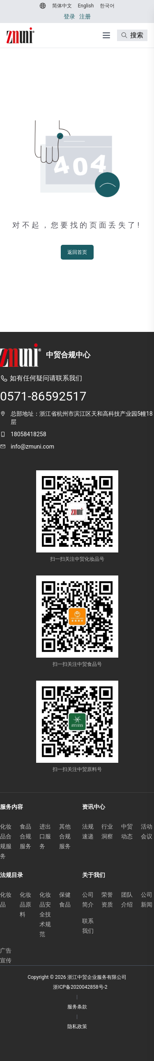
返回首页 (77, 252)
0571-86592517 (43, 396)
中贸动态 (127, 831)
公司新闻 (146, 899)
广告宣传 (5, 955)
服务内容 (11, 806)
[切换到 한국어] (106, 5)
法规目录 (11, 875)
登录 (69, 16)
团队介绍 (127, 899)
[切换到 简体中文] (61, 5)
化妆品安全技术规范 (45, 914)
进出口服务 (45, 836)
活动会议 (146, 831)
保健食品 (65, 899)
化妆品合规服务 (5, 841)
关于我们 (93, 875)
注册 (85, 16)
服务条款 (77, 1007)
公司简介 (88, 899)
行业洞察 (107, 831)
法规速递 (88, 831)
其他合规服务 (65, 836)
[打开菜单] (106, 35)
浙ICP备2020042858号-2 (80, 987)
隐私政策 (77, 1026)
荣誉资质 (107, 899)
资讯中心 (93, 806)
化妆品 (5, 899)
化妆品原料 (25, 904)
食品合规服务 (25, 836)
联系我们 (88, 926)
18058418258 (28, 434)
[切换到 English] (85, 5)
